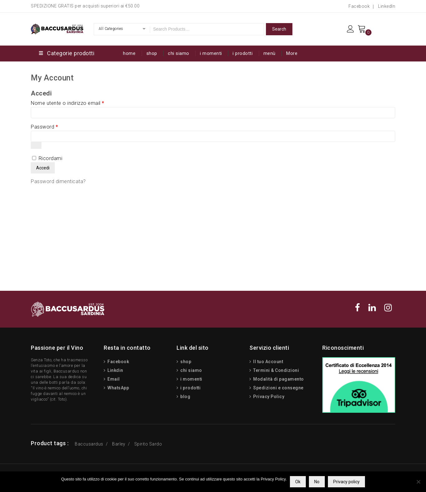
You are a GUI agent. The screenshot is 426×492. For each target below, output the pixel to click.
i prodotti (243, 53)
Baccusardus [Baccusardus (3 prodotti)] (89, 443)
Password (44, 127)
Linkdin (115, 370)
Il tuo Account (267, 361)
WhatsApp (118, 387)
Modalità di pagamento (278, 379)
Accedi (43, 167)
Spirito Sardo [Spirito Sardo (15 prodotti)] (148, 443)
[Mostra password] (36, 145)
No (317, 481)
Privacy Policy (268, 396)
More (291, 53)
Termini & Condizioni (275, 370)
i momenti (211, 53)
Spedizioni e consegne (278, 387)
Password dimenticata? (58, 181)
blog (185, 396)
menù (269, 53)
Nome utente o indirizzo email (67, 103)
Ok (298, 481)
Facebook (359, 6)
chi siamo (178, 53)
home (129, 53)
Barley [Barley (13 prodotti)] (118, 443)
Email (113, 379)
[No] (418, 482)
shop (151, 53)
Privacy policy (346, 481)
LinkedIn (386, 6)
